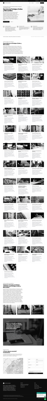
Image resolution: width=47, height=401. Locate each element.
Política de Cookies (36, 385)
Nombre (29, 359)
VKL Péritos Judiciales (7, 3)
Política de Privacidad (36, 386)
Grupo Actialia (42, 398)
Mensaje (29, 367)
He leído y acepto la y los (35, 371)
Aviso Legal (35, 384)
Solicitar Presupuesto (6, 21)
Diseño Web (39, 398)
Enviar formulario (36, 373)
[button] (13, 366)
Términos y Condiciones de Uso (37, 387)
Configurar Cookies (36, 388)
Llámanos (12, 21)
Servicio (37, 359)
